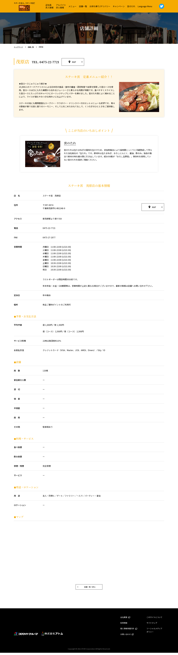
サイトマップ (152, 625)
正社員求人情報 (49, 6)
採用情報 (123, 625)
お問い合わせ (127, 636)
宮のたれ (131, 6)
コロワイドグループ (26, 636)
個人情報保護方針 (128, 630)
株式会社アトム (52, 636)
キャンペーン (119, 6)
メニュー (72, 6)
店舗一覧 (83, 6)
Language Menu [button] (145, 6)
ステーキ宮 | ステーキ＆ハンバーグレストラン (24, 6)
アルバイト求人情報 (61, 6)
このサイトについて (154, 619)
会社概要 (125, 619)
